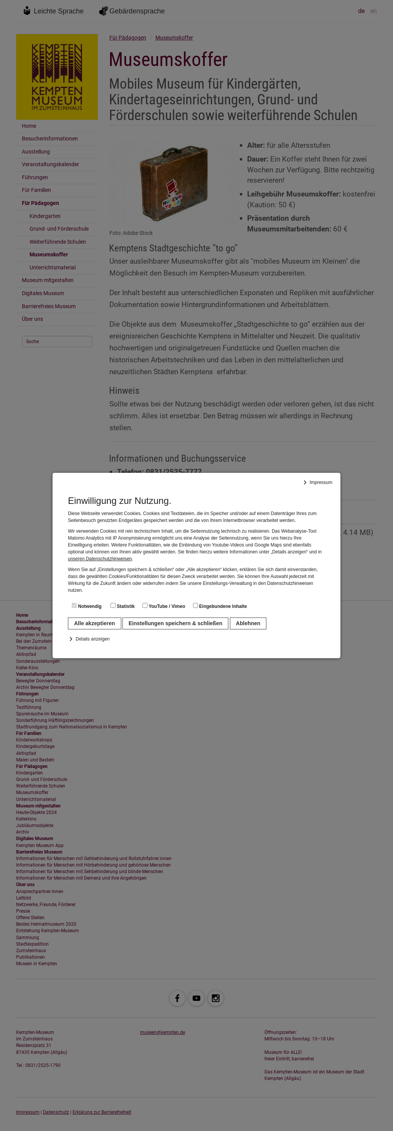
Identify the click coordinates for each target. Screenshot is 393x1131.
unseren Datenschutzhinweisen (100, 558)
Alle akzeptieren (94, 623)
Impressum (321, 482)
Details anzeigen (93, 639)
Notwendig (87, 606)
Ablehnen (248, 623)
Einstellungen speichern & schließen (175, 623)
